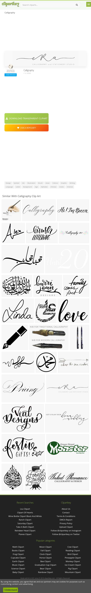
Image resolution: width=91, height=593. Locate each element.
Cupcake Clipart (18, 557)
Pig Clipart (72, 568)
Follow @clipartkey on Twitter (66, 534)
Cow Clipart (72, 546)
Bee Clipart (45, 561)
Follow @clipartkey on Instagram (66, 530)
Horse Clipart (45, 557)
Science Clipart (18, 568)
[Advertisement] (45, 33)
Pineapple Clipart (73, 557)
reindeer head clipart (25, 530)
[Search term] (50, 5)
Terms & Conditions (66, 516)
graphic (64, 183)
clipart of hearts (25, 512)
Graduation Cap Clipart (45, 565)
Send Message (10, 75)
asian (48, 183)
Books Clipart (18, 550)
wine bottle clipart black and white (25, 516)
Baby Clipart (18, 572)
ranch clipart (25, 519)
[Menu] (88, 4)
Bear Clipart (45, 568)
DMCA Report (66, 519)
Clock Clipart (45, 554)
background (27, 187)
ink (23, 183)
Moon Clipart (45, 546)
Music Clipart (18, 565)
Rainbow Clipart (45, 572)
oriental (70, 187)
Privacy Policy (66, 523)
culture (55, 183)
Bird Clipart (73, 554)
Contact (66, 512)
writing (72, 183)
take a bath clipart (25, 527)
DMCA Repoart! (26, 127)
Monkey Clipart (73, 561)
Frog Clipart (18, 554)
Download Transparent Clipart (26, 118)
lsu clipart (25, 508)
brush (40, 183)
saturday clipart (25, 523)
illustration (31, 183)
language (9, 187)
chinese (53, 187)
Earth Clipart (18, 561)
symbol (16, 183)
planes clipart (25, 534)
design (8, 183)
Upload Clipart (66, 527)
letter (18, 187)
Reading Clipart (73, 550)
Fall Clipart (45, 550)
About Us (66, 508)
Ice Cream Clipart (73, 565)
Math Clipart (18, 546)
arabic (61, 187)
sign (36, 187)
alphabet (44, 187)
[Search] (76, 5)
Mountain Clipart (73, 572)
